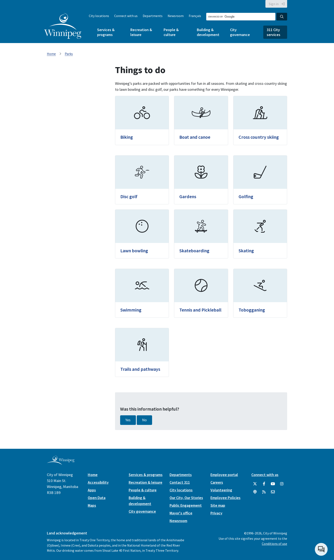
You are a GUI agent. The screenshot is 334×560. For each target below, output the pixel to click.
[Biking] (142, 120)
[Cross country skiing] (260, 120)
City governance (240, 32)
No (144, 420)
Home (51, 54)
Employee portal (224, 474)
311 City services (273, 32)
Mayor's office (181, 513)
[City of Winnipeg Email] (272, 492)
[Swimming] (142, 293)
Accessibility (98, 482)
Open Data (96, 497)
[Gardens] (201, 180)
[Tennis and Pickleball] (201, 293)
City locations (99, 16)
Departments (153, 16)
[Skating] (260, 234)
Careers (216, 482)
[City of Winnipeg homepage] (60, 463)
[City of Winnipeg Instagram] (281, 484)
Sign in (274, 4)
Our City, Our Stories (186, 497)
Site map (217, 505)
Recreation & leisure (141, 32)
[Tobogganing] (260, 293)
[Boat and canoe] (201, 120)
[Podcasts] (255, 492)
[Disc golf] (142, 180)
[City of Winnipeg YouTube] (272, 484)
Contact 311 (180, 482)
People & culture (171, 32)
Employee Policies (225, 497)
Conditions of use (274, 543)
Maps (92, 505)
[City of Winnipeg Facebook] (264, 484)
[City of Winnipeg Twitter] (255, 484)
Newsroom (176, 16)
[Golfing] (260, 180)
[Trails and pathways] (142, 352)
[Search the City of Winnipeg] (240, 16)
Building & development (208, 32)
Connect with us (126, 16)
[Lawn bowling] (142, 234)
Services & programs (106, 32)
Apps (92, 490)
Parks (69, 54)
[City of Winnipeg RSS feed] (264, 492)
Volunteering (221, 490)
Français (195, 16)
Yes (128, 420)
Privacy (216, 513)
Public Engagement (186, 505)
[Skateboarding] (201, 234)
